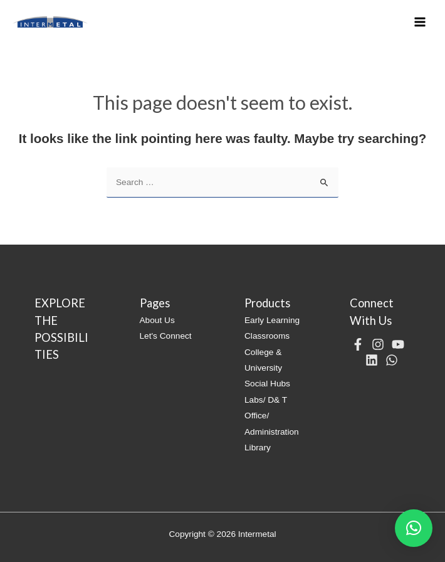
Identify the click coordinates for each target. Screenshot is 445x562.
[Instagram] (378, 344)
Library (257, 447)
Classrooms (267, 336)
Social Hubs (267, 383)
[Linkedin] (371, 360)
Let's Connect (166, 336)
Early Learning (272, 320)
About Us (157, 320)
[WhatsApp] (391, 360)
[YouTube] (398, 344)
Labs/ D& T (265, 400)
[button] (413, 528)
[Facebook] (358, 344)
